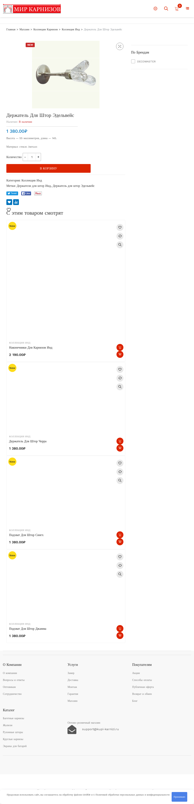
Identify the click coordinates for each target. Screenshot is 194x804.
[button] (119, 46)
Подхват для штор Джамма (27, 628)
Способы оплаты (142, 679)
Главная (10, 29)
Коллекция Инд (71, 29)
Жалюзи (7, 725)
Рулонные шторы (13, 732)
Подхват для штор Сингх (26, 535)
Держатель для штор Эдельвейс (74, 186)
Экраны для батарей (15, 746)
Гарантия (72, 693)
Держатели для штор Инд (34, 186)
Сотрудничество (12, 693)
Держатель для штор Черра (27, 441)
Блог (135, 700)
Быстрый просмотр (119, 244)
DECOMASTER (146, 61)
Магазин (24, 29)
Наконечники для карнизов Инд (30, 347)
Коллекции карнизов (45, 29)
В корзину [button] (119, 347)
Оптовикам (9, 686)
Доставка (72, 679)
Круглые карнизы (13, 739)
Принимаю (179, 796)
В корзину (48, 168)
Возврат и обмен (142, 693)
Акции (136, 673)
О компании (10, 673)
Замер (70, 673)
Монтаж (72, 686)
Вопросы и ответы (14, 679)
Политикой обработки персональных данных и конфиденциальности (132, 794)
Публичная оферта (143, 686)
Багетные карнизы (13, 718)
